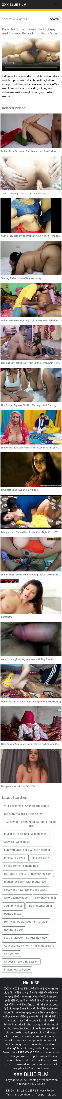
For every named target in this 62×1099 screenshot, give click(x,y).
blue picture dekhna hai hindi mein (25, 834)
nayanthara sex (13, 929)
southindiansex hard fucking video (25, 937)
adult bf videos (13, 905)
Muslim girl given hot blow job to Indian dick (31, 824)
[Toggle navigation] (55, 4)
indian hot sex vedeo (17, 969)
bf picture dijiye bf (15, 858)
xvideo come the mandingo (21, 866)
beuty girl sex (12, 913)
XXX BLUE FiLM (14, 4)
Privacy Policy (45, 1090)
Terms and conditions (19, 1094)
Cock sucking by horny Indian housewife (29, 945)
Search (54, 19)
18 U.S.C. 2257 (25, 1090)
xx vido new (11, 953)
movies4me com (41, 874)
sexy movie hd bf (45, 897)
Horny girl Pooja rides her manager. (26, 921)
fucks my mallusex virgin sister (23, 814)
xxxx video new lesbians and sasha (25, 889)
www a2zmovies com (17, 897)
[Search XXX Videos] (25, 19)
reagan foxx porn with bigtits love (25, 881)
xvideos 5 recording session (21, 961)
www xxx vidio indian (17, 842)
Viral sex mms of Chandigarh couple (26, 806)
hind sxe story (40, 858)
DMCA (10, 1090)
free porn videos (46, 1094)
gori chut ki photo (15, 874)
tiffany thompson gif (40, 905)
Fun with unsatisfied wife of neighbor (27, 850)
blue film (8, 992)
